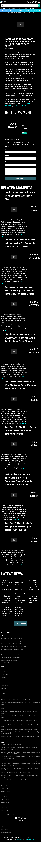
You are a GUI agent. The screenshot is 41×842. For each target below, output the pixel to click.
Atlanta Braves (4, 805)
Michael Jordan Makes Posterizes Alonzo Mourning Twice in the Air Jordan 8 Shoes (20, 737)
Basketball (18, 139)
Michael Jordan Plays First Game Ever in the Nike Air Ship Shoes (16, 700)
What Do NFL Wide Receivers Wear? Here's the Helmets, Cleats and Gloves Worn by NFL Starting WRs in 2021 (19, 776)
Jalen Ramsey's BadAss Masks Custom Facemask (13, 646)
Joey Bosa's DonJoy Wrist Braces (9, 660)
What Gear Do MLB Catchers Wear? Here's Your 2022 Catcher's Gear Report (20, 761)
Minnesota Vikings (5, 786)
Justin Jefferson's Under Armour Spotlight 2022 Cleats (14, 641)
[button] (36, 2)
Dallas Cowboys (5, 797)
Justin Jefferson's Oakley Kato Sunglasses (11, 638)
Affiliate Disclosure (5, 826)
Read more (8, 331)
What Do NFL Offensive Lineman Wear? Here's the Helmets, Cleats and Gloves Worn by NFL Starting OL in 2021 (20, 753)
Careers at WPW (5, 824)
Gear (9, 8)
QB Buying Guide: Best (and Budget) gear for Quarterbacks (15, 772)
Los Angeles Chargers (6, 802)
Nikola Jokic (4, 10)
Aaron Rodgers (4, 674)
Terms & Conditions (6, 832)
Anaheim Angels (5, 788)
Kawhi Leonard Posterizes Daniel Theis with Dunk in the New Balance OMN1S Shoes (20, 725)
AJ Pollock (3, 691)
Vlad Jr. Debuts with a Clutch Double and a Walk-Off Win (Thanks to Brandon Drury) (20, 716)
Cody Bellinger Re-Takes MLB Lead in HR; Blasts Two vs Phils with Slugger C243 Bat (19, 721)
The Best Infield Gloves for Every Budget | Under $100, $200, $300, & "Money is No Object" (20, 769)
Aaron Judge (4, 671)
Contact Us (19, 839)
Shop (24, 133)
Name (7, 149)
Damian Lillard (28, 10)
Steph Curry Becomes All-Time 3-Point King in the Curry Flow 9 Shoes (20, 195)
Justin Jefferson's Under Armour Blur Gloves (12, 649)
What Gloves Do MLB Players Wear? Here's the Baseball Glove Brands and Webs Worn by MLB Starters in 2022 (19, 748)
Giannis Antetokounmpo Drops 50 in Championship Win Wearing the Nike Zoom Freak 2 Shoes (20, 243)
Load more (20, 623)
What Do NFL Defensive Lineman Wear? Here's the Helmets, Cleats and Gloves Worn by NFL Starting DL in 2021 (20, 764)
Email (7, 155)
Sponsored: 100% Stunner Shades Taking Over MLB (13, 779)
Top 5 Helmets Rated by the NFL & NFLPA (11, 745)
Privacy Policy (4, 829)
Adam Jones (4, 677)
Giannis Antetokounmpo (16, 10)
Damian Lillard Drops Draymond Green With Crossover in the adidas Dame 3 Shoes (19, 707)
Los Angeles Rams (5, 791)
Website (7, 162)
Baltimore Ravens (5, 810)
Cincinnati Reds (4, 794)
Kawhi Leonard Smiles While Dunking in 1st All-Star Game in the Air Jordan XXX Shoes (20, 703)
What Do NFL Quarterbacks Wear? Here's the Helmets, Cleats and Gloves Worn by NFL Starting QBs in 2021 (20, 757)
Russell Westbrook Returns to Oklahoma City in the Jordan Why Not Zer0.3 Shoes (19, 712)
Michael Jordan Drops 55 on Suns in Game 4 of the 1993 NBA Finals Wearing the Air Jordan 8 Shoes (20, 732)
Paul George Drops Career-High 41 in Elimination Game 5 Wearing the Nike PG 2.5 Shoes (20, 385)
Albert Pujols (4, 693)
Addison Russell (5, 680)
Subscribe (20, 8)
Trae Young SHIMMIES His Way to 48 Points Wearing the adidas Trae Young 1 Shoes (20, 430)
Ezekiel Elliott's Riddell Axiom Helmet (10, 663)
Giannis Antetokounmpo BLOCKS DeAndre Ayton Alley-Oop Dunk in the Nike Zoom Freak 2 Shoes (20, 337)
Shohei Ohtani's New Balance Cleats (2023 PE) (12, 652)
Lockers (3, 8)
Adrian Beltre (4, 682)
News (14, 8)
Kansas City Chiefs (5, 799)
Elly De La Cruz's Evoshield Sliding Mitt (10, 654)
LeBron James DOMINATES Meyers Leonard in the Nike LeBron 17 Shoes (19, 729)
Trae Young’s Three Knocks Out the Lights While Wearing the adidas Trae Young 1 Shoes (19, 526)
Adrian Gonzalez (5, 685)
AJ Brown (3, 688)
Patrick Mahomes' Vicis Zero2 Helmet (10, 657)
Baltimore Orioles (5, 807)
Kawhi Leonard (10, 139)
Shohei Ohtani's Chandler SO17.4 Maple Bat (11, 643)
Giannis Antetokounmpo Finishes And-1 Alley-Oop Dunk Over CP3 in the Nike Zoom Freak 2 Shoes (20, 290)
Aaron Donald (4, 669)
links (26, 12)
